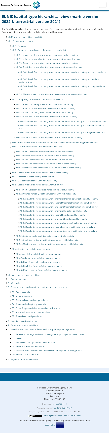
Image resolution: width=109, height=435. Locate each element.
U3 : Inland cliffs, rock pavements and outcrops (33, 342)
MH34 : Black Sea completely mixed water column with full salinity (46, 116)
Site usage (57, 415)
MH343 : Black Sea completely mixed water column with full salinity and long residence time (62, 132)
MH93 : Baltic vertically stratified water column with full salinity (45, 235)
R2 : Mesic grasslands (22, 296)
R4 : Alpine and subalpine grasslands (29, 304)
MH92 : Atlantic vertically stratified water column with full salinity (46, 193)
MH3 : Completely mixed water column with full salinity (37, 99)
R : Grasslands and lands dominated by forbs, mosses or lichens (37, 287)
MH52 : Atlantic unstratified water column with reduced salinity (45, 155)
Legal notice (50, 425)
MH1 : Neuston (19, 46)
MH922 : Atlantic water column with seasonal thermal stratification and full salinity (58, 202)
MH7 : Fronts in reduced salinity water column (33, 176)
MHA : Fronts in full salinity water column (31, 249)
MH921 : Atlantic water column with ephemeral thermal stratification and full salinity (59, 198)
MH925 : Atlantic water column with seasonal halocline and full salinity (52, 214)
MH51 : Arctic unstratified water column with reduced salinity (44, 151)
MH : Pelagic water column (20, 41)
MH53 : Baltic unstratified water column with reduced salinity (44, 159)
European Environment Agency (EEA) (54, 387)
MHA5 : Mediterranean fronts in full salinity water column (42, 270)
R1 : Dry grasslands (21, 292)
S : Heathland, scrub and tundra (22, 321)
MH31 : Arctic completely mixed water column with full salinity (44, 104)
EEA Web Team (60, 404)
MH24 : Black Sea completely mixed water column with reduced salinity (49, 67)
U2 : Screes (17, 338)
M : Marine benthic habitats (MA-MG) (25, 37)
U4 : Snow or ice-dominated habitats (29, 346)
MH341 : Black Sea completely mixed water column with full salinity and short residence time (63, 121)
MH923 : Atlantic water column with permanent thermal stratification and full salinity (59, 206)
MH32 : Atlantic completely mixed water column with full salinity (45, 108)
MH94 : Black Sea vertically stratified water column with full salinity (47, 240)
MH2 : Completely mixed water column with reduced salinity (39, 50)
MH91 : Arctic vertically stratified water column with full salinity (45, 189)
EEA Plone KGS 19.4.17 (62, 408)
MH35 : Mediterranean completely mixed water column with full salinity (49, 137)
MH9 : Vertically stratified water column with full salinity (37, 184)
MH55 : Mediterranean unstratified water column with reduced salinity (48, 167)
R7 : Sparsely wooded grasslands (27, 316)
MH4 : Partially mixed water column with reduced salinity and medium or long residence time (55, 142)
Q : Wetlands (14, 283)
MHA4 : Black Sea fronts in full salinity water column (40, 266)
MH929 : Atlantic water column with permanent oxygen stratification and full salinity (59, 230)
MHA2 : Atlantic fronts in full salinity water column (39, 258)
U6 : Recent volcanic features (25, 354)
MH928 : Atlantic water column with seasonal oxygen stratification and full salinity (58, 226)
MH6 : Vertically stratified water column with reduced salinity (40, 172)
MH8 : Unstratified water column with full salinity (34, 180)
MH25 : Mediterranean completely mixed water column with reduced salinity (51, 94)
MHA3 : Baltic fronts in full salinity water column (38, 262)
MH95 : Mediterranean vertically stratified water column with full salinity (49, 244)
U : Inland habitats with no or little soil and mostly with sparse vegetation (41, 329)
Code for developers (72, 415)
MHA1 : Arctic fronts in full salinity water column (38, 254)
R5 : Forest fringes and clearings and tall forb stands (36, 308)
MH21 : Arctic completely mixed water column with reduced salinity (47, 55)
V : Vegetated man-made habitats (23, 359)
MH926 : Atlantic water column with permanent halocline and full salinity (53, 218)
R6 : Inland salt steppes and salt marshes (31, 312)
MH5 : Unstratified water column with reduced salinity (37, 146)
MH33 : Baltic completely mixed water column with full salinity (44, 112)
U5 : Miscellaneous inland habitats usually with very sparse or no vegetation (47, 350)
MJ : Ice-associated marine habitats (24, 275)
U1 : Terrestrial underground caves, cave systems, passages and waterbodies (48, 334)
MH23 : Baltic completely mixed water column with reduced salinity (47, 63)
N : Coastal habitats (17, 279)
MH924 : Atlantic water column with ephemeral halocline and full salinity (53, 210)
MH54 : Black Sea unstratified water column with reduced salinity (46, 163)
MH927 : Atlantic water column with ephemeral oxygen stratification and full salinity (58, 222)
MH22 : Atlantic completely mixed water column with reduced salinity (48, 59)
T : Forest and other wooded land (23, 325)
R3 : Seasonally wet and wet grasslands (30, 300)
